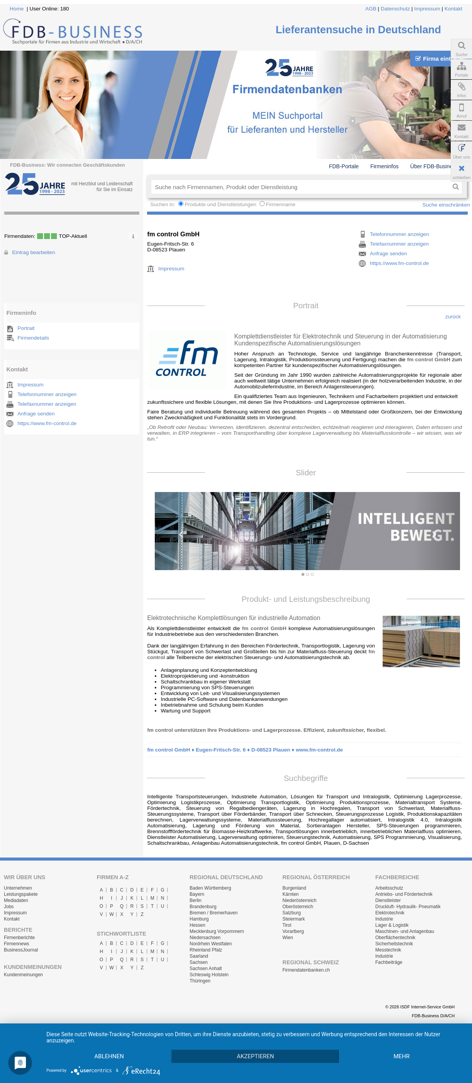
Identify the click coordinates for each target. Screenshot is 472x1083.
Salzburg (291, 913)
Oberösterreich (297, 906)
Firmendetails (33, 338)
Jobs (9, 906)
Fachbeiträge (388, 962)
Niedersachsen (205, 937)
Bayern (197, 894)
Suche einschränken (446, 205)
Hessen (197, 925)
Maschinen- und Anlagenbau (404, 931)
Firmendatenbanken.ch (306, 970)
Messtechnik (388, 950)
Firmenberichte (19, 937)
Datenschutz (395, 9)
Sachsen (199, 962)
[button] (177, 531)
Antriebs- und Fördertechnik (404, 894)
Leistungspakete (21, 894)
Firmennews (16, 943)
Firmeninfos (384, 166)
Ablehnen (109, 1056)
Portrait (25, 328)
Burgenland (294, 888)
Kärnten (290, 894)
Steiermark (293, 919)
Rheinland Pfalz (206, 950)
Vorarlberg (293, 931)
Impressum (427, 9)
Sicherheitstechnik (394, 943)
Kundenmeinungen (23, 974)
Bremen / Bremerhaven (214, 913)
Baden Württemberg (210, 888)
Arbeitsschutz (389, 888)
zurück (453, 316)
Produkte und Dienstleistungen (220, 204)
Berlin (196, 900)
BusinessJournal (21, 950)
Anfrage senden (36, 414)
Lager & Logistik (392, 925)
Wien (287, 937)
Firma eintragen (441, 58)
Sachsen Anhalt (206, 968)
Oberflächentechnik (395, 937)
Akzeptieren (255, 1056)
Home (17, 9)
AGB (370, 9)
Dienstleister (388, 900)
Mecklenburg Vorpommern (217, 931)
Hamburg (199, 919)
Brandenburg (203, 906)
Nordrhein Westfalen (211, 943)
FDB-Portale (344, 166)
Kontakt (453, 9)
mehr (401, 1056)
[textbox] (300, 186)
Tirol (286, 925)
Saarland (199, 956)
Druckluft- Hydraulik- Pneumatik (408, 906)
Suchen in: (163, 204)
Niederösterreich (299, 900)
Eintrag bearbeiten (33, 252)
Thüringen (200, 981)
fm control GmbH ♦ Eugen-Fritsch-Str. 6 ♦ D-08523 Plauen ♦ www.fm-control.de (245, 750)
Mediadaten (16, 900)
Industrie (384, 919)
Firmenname (280, 204)
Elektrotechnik (389, 913)
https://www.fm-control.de (47, 423)
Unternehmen (18, 888)
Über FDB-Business (434, 166)
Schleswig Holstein (209, 974)
